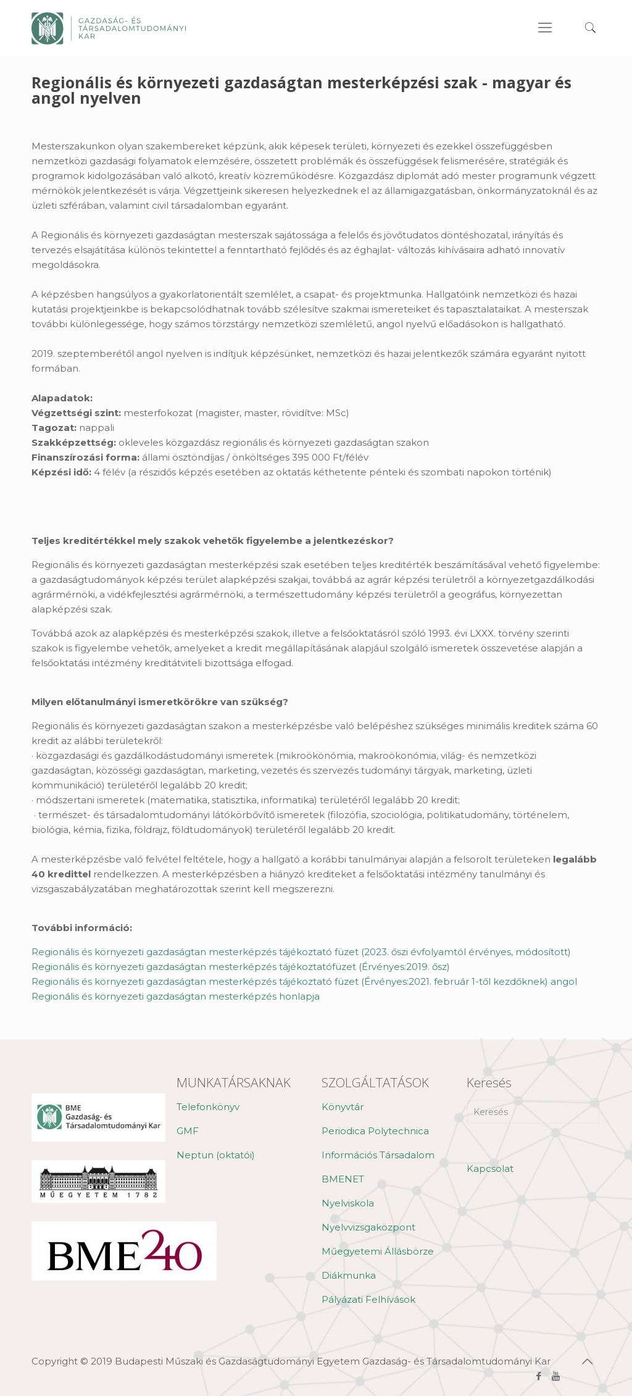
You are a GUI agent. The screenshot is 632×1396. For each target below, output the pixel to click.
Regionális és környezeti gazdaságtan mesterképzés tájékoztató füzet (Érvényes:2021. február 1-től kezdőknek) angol (304, 981)
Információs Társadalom (378, 1155)
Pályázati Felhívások (368, 1299)
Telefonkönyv (208, 1107)
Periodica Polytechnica (375, 1131)
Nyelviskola (348, 1203)
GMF (188, 1131)
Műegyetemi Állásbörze (378, 1251)
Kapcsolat (490, 1168)
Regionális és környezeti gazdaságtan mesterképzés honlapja (175, 996)
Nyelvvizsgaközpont (368, 1227)
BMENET (343, 1179)
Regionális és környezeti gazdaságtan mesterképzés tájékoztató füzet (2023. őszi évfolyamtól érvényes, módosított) (301, 952)
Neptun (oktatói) (216, 1155)
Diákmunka (349, 1275)
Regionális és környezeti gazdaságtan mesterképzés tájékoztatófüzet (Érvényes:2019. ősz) (240, 966)
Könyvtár (343, 1107)
